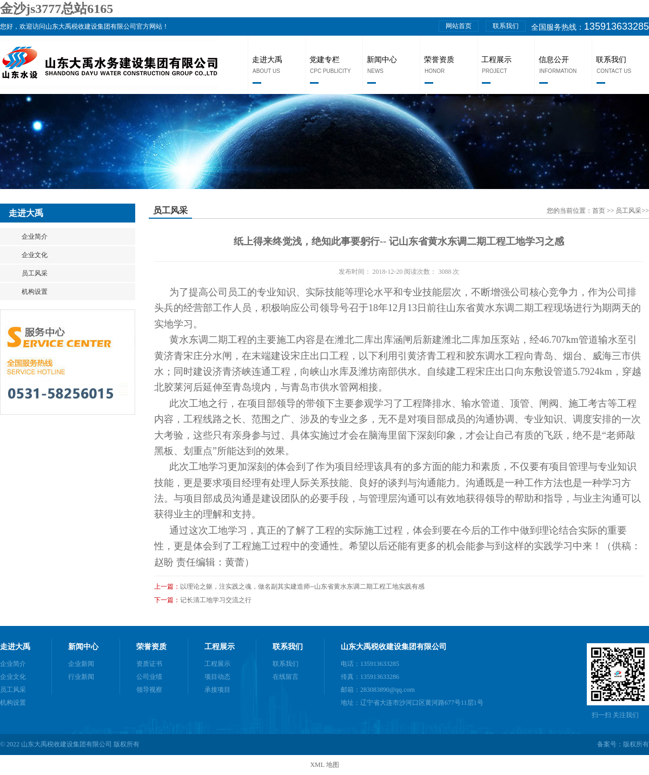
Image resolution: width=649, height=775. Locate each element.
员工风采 (35, 273)
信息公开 (554, 60)
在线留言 (286, 676)
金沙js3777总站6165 (56, 9)
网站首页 (459, 26)
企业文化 (35, 255)
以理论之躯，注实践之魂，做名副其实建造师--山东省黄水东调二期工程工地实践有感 (302, 586)
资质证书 (149, 664)
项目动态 (217, 676)
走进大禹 (267, 60)
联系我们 (506, 26)
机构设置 (35, 291)
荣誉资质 (439, 60)
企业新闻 (81, 664)
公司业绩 (149, 676)
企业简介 (35, 236)
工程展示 (496, 60)
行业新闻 (81, 676)
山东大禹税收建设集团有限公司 (394, 647)
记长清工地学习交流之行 (215, 600)
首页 (599, 210)
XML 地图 (324, 765)
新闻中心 (382, 60)
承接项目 (217, 689)
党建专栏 (324, 60)
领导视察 (149, 689)
